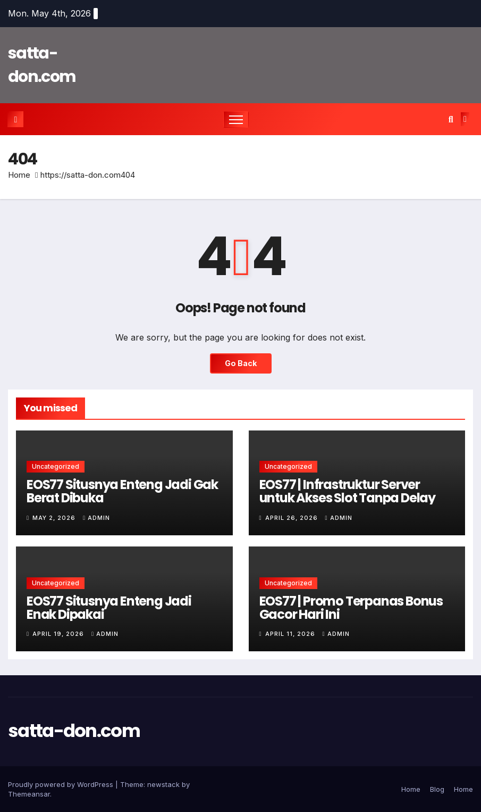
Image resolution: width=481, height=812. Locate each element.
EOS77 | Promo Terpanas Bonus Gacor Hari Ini (351, 607)
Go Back (241, 363)
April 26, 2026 (292, 517)
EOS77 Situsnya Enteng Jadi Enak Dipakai (109, 607)
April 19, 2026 (59, 633)
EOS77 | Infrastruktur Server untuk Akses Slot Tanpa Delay (347, 491)
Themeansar (29, 794)
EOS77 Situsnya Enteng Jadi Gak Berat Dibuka (122, 491)
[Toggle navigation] (236, 119)
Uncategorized (55, 466)
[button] (451, 119)
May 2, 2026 (55, 517)
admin (96, 517)
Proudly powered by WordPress (61, 784)
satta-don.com (74, 730)
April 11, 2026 (291, 633)
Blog (437, 789)
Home (19, 175)
